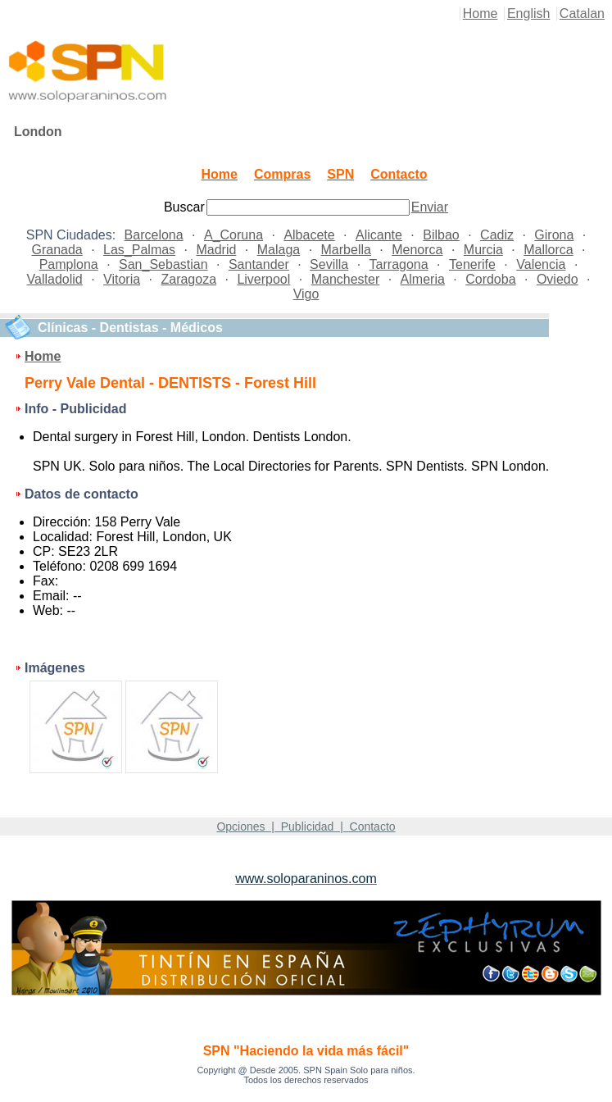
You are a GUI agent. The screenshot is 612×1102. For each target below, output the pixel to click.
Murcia (483, 250)
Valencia (540, 264)
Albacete (308, 235)
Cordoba (490, 279)
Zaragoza (188, 279)
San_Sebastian (163, 264)
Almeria (423, 279)
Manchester (345, 279)
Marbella (346, 250)
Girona (553, 235)
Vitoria (121, 279)
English (528, 13)
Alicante (379, 235)
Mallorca (548, 250)
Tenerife (472, 264)
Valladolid (55, 279)
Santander (259, 264)
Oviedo (557, 279)
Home (480, 13)
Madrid (216, 250)
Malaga (278, 250)
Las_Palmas (139, 250)
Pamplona (68, 264)
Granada (56, 250)
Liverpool (263, 279)
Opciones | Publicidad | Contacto (305, 826)
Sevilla (329, 264)
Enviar (429, 207)
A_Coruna (233, 235)
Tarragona (398, 264)
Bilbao (441, 235)
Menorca (417, 250)
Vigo (306, 294)
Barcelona (154, 235)
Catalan (582, 13)
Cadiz (497, 235)
